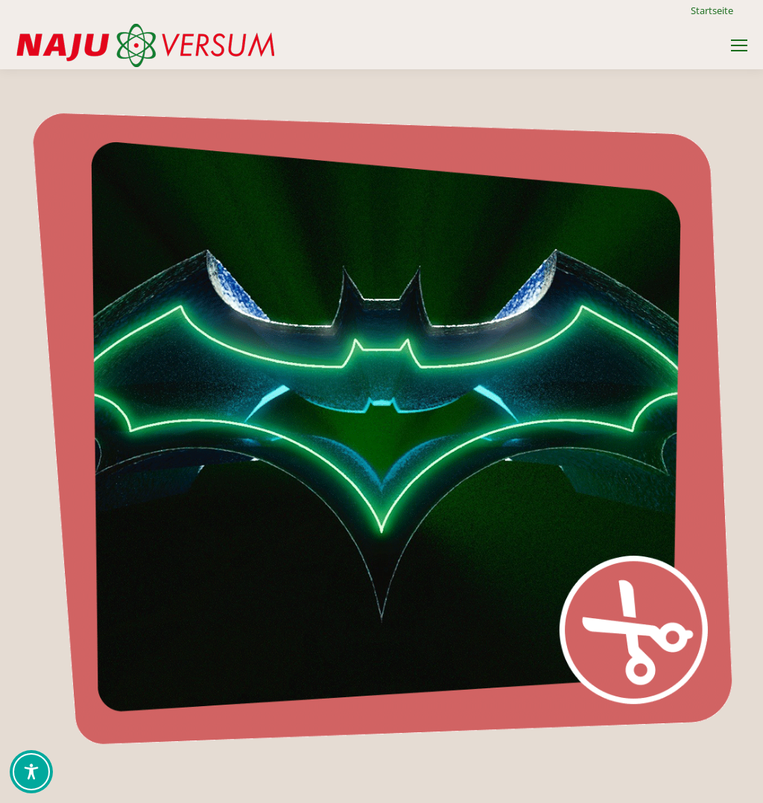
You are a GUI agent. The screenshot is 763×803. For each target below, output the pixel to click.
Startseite (712, 10)
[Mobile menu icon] (739, 45)
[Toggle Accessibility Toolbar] (31, 772)
